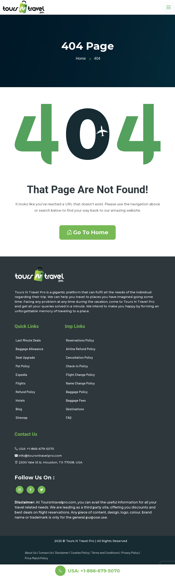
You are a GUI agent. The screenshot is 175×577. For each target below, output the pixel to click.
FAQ (68, 417)
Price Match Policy (36, 558)
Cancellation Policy (79, 357)
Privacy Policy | (130, 552)
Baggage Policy (77, 392)
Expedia (21, 374)
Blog (19, 409)
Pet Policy (23, 366)
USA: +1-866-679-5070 (94, 571)
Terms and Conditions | (105, 552)
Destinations (75, 409)
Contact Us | (46, 552)
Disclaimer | (62, 552)
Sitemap (22, 417)
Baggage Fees (76, 400)
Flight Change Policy (80, 374)
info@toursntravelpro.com (40, 456)
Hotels (20, 400)
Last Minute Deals (28, 340)
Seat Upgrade (25, 357)
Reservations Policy (80, 340)
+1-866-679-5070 (40, 449)
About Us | (31, 552)
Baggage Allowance (29, 349)
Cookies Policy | (80, 552)
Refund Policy (25, 392)
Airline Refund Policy (81, 349)
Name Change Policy (80, 383)
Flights (21, 383)
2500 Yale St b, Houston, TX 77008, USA (50, 462)
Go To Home (87, 232)
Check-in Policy (77, 366)
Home (81, 58)
